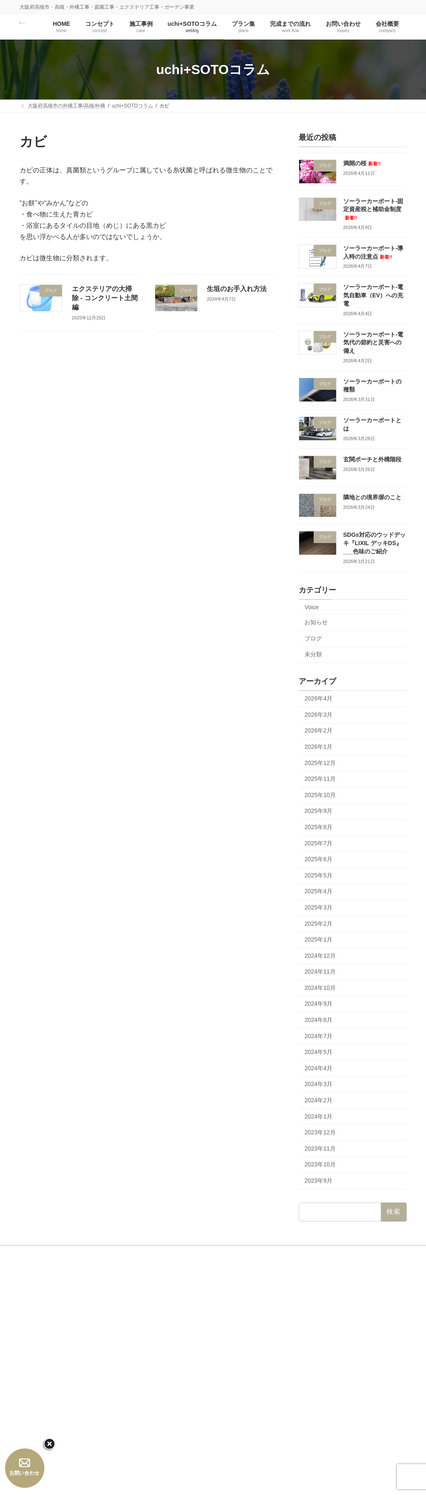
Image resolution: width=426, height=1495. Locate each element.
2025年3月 (318, 907)
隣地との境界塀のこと (372, 497)
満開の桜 (362, 163)
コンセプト (71, 1253)
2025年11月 (320, 779)
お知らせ (316, 622)
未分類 (313, 654)
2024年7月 (318, 1036)
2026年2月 (318, 731)
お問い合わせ (248, 1253)
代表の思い (175, 1343)
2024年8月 (318, 1020)
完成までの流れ (175, 1401)
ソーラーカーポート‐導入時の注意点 (334, 1349)
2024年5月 (318, 1052)
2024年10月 (320, 987)
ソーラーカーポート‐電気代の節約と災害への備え (373, 342)
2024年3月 (318, 1084)
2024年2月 (318, 1100)
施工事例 (111, 1253)
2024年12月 (320, 955)
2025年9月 (318, 811)
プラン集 (205, 1253)
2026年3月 (318, 714)
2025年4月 (318, 891)
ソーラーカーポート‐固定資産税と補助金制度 (373, 209)
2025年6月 (318, 859)
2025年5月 (318, 875)
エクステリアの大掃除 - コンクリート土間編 (105, 298)
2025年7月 (318, 843)
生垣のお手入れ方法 (237, 288)
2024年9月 (318, 1004)
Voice (312, 607)
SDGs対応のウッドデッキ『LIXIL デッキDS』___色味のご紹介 (374, 543)
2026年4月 (318, 698)
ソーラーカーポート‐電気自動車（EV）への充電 (373, 295)
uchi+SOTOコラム (158, 1253)
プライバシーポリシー (188, 1459)
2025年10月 (320, 795)
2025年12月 (320, 763)
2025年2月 (318, 923)
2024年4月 (318, 1068)
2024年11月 (320, 972)
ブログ (313, 638)
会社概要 (289, 1253)
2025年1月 (318, 940)
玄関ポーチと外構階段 (372, 459)
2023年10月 (320, 1164)
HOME (34, 1253)
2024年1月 (318, 1116)
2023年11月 (320, 1148)
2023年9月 (318, 1180)
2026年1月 (318, 746)
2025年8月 (318, 827)
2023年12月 (320, 1132)
